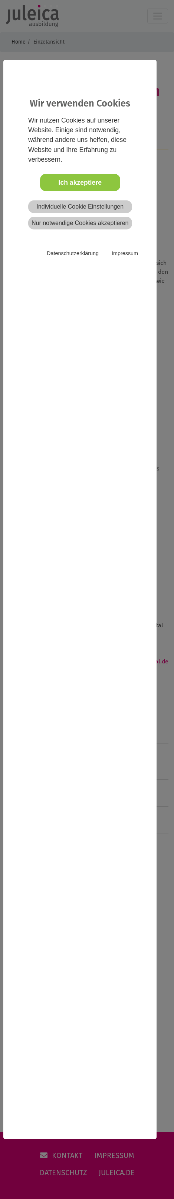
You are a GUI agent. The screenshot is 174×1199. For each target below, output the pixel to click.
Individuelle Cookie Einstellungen (80, 206)
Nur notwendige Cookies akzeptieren (80, 223)
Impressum (125, 253)
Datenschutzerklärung (73, 253)
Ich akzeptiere (80, 182)
